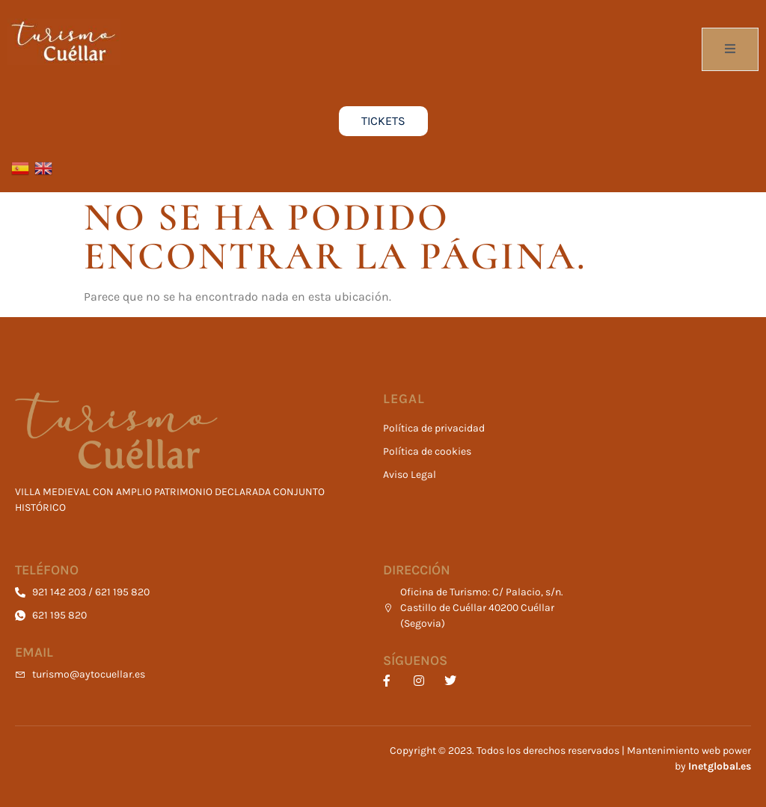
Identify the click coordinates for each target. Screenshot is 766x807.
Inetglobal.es (719, 766)
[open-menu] (730, 49)
